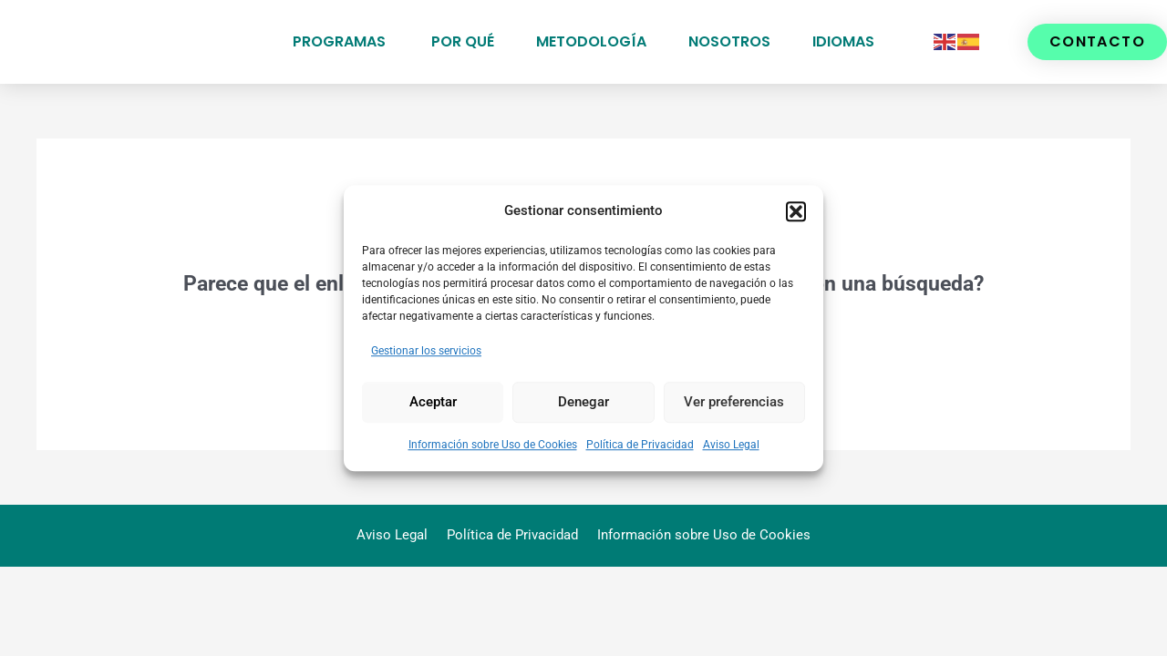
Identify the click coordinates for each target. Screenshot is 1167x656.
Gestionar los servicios (426, 350)
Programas (341, 41)
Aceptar (433, 402)
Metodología (591, 41)
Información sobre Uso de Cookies (492, 444)
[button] (796, 211)
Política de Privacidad (640, 444)
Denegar (583, 402)
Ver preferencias (734, 402)
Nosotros (729, 41)
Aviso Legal (731, 444)
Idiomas (843, 41)
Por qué (462, 41)
